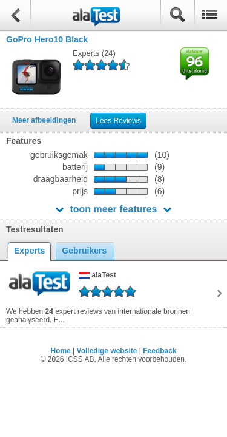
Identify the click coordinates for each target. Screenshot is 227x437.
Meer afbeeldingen (44, 120)
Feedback (159, 351)
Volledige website (107, 351)
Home (60, 351)
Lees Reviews (118, 121)
